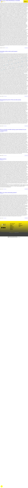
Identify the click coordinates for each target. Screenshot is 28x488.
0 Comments (5, 96)
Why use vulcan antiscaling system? (8, 192)
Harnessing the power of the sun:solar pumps (10, 99)
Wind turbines (3, 159)
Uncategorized (1, 52)
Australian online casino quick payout (8, 51)
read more (26, 96)
